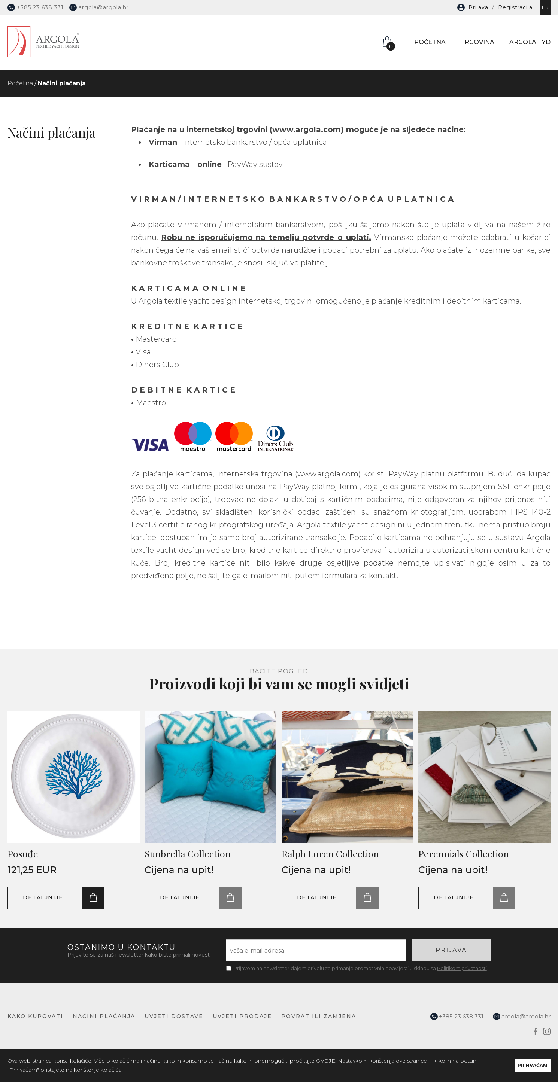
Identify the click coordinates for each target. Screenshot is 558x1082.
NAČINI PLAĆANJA (104, 1016)
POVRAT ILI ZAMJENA (318, 1016)
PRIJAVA (451, 950)
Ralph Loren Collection (330, 853)
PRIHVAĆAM (533, 1065)
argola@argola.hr (99, 7)
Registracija (515, 7)
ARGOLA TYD (530, 42)
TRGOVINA (477, 42)
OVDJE (325, 1060)
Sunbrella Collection (188, 853)
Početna (20, 83)
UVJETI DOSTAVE (174, 1016)
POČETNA (430, 42)
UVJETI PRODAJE (242, 1016)
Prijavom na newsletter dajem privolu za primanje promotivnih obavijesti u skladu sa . (361, 968)
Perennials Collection (463, 853)
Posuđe (22, 853)
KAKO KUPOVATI (35, 1016)
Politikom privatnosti (462, 968)
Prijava (478, 7)
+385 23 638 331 (35, 7)
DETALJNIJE (43, 897)
